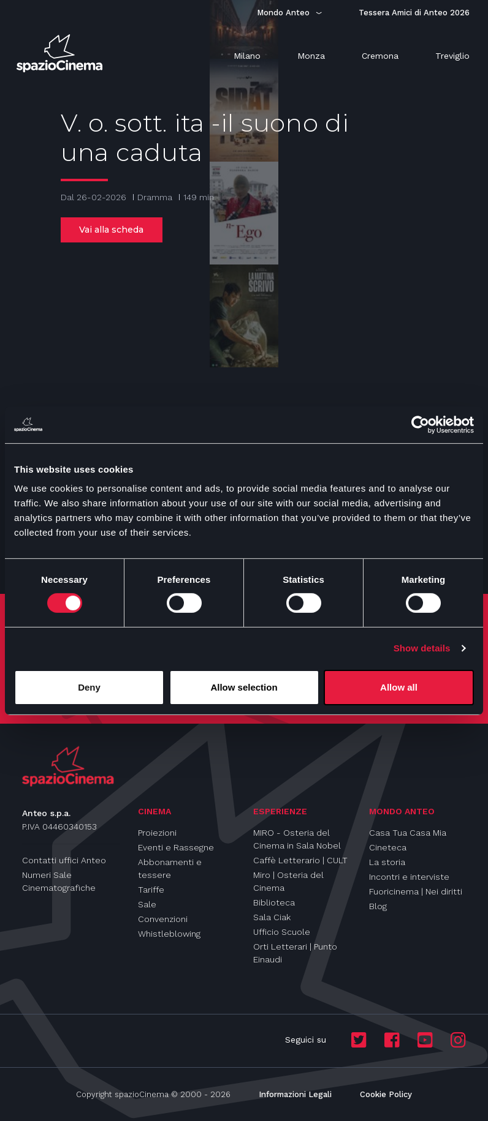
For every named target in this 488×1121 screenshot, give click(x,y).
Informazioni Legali (295, 1094)
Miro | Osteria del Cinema (288, 881)
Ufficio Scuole (281, 932)
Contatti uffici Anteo (64, 860)
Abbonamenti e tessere (170, 868)
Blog (378, 906)
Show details (422, 648)
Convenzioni (163, 919)
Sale (147, 904)
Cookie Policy (386, 1094)
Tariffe (151, 889)
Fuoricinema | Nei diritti (415, 891)
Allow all (398, 687)
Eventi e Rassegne (176, 847)
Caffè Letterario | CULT (300, 860)
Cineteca (387, 847)
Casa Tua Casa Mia (407, 833)
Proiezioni (157, 833)
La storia (387, 862)
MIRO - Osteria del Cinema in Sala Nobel (297, 839)
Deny (89, 687)
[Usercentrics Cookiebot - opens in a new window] (420, 424)
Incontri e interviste (409, 877)
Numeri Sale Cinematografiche (59, 881)
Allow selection (243, 687)
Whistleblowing (169, 934)
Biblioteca (274, 902)
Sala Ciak (272, 917)
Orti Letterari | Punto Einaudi (295, 953)
